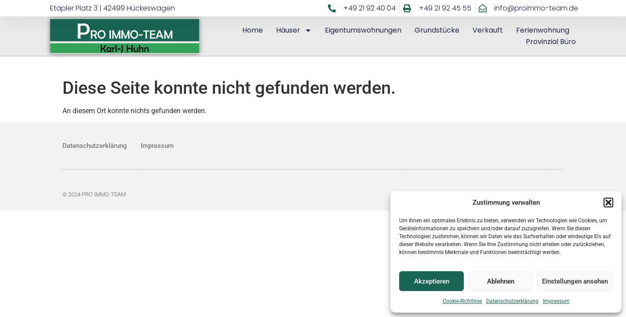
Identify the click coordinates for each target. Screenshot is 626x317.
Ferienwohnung (542, 30)
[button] (608, 202)
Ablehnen (500, 281)
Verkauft (488, 30)
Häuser (294, 30)
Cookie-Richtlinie (462, 301)
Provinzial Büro (551, 42)
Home (252, 30)
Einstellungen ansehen (575, 281)
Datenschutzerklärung (512, 301)
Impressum (556, 301)
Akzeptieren (431, 281)
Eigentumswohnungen (363, 30)
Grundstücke (437, 30)
